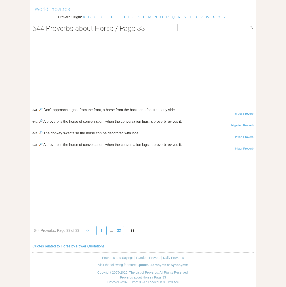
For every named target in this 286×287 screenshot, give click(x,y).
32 (119, 230)
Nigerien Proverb (242, 125)
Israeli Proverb (244, 113)
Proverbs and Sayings (118, 258)
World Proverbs (52, 9)
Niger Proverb (244, 148)
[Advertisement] (143, 68)
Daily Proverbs (173, 258)
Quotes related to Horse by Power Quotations (68, 246)
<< (88, 230)
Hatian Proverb (244, 137)
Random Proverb (148, 258)
